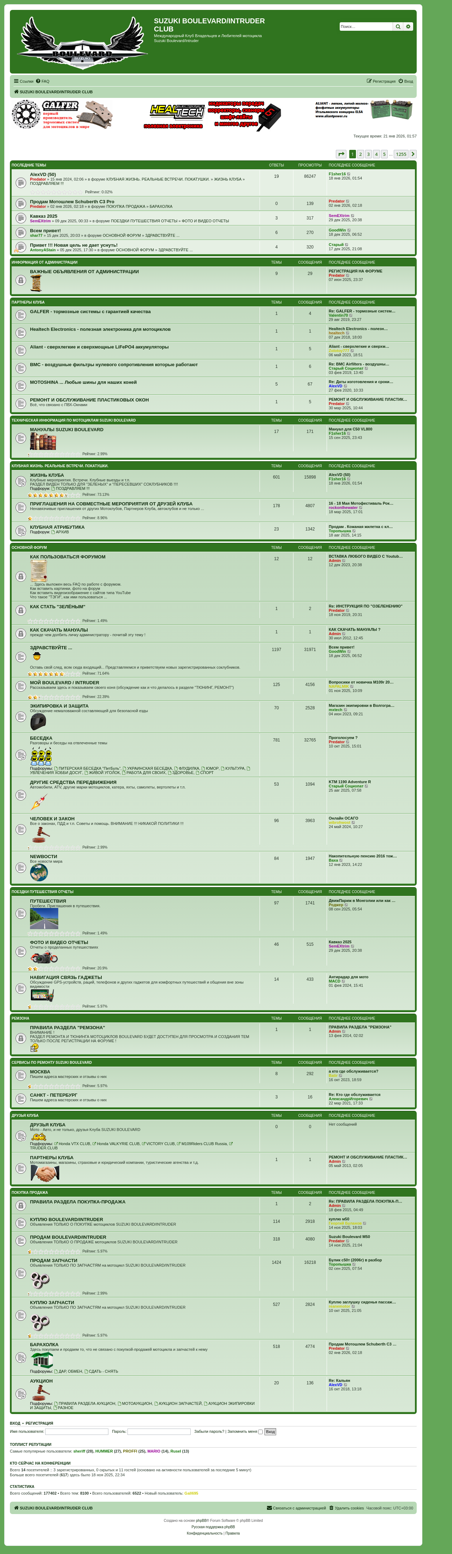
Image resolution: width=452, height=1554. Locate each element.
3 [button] (368, 154)
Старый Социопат (346, 368)
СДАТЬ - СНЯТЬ (101, 1371)
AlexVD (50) (43, 174)
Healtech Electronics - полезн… (358, 329)
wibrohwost (339, 822)
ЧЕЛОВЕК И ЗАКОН (52, 818)
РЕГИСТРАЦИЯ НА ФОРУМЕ (355, 271)
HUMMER (104, 1451)
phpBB (201, 1521)
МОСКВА (40, 1071)
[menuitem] (42, 81)
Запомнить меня (245, 1431)
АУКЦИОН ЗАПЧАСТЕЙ (178, 1403)
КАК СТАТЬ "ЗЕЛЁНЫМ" (57, 606)
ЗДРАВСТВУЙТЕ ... (162, 235)
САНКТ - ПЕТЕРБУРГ (53, 1095)
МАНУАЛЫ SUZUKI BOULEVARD (66, 429)
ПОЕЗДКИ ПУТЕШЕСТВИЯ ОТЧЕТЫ (144, 221)
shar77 (36, 235)
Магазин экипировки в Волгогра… (361, 705)
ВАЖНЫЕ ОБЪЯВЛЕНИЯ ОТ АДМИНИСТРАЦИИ (84, 271)
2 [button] (360, 154)
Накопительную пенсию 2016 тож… (363, 856)
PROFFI (130, 1451)
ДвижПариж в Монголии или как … (362, 900)
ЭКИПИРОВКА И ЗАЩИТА (59, 706)
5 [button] (384, 154)
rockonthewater (343, 507)
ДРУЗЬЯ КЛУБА (25, 1116)
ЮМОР (210, 768)
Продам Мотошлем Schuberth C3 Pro (72, 201)
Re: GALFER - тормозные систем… (362, 311)
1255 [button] (401, 154)
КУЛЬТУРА (232, 768)
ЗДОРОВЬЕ (181, 772)
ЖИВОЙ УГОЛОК (102, 772)
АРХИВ (60, 532)
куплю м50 (339, 1219)
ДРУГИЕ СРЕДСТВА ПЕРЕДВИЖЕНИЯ (73, 782)
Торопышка (340, 531)
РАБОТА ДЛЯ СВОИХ (144, 772)
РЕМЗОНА (20, 1018)
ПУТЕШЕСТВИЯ (48, 901)
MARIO (153, 1451)
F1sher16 (337, 174)
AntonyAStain (43, 250)
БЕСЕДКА (41, 738)
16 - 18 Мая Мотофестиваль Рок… (361, 503)
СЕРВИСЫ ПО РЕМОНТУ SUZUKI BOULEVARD (52, 1063)
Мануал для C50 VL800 (350, 429)
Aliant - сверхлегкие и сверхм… (359, 346)
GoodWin (337, 230)
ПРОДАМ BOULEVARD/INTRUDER (68, 1237)
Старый (336, 244)
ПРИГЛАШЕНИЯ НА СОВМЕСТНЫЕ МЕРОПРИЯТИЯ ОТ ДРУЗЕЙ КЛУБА (111, 503)
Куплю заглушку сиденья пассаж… (362, 1302)
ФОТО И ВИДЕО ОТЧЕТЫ (205, 221)
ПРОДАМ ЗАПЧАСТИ (53, 1260)
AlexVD (336, 386)
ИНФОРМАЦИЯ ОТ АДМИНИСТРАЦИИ (44, 262)
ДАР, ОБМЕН (68, 1371)
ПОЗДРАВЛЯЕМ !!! (47, 183)
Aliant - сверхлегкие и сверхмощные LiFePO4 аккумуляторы (99, 347)
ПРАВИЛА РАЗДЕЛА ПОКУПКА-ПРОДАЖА (77, 1201)
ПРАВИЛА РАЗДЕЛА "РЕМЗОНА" (67, 1027)
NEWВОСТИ (43, 856)
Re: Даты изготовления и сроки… (361, 382)
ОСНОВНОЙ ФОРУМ (122, 235)
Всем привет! (45, 230)
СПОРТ (205, 772)
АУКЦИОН (41, 1381)
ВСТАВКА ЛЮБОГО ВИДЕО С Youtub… (366, 556)
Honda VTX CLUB (72, 1144)
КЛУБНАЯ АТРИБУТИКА (57, 527)
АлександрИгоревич (348, 1099)
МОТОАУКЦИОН (135, 1403)
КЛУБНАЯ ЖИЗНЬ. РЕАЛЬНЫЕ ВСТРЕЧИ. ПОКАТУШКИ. (158, 179)
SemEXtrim (40, 221)
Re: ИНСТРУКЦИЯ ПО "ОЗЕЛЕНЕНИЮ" (366, 606)
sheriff (79, 1451)
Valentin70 (338, 315)
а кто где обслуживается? (353, 1071)
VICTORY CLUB (158, 1144)
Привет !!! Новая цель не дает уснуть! (74, 245)
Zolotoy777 (339, 350)
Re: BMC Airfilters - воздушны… (359, 364)
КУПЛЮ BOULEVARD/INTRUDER (66, 1219)
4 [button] (376, 154)
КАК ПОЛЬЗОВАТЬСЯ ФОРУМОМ (68, 556)
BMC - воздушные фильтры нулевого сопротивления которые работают (114, 364)
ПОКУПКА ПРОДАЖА (125, 206)
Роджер (336, 905)
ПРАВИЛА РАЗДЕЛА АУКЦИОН (84, 1403)
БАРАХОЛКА (161, 206)
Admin (335, 560)
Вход (15, 1423)
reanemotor (339, 1306)
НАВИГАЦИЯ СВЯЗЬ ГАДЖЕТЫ (66, 977)
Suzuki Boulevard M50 (349, 1237)
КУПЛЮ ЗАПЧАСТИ (52, 1302)
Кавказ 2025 (43, 216)
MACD (334, 981)
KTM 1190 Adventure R (350, 782)
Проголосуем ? (343, 737)
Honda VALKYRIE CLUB (116, 1144)
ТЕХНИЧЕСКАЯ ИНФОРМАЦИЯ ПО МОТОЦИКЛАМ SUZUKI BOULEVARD (74, 420)
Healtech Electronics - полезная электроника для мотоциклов (100, 329)
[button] (341, 154)
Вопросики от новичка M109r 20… (361, 682)
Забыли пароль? (209, 1431)
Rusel (176, 1451)
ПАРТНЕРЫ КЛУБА (28, 302)
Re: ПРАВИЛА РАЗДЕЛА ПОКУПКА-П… (365, 1201)
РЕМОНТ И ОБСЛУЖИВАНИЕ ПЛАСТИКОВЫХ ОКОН (89, 400)
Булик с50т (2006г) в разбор (355, 1260)
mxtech (336, 710)
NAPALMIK (339, 686)
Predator (38, 179)
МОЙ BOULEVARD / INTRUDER (64, 682)
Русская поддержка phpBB (213, 1527)
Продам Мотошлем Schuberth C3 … (363, 1344)
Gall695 (191, 1493)
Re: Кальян (339, 1380)
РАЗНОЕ (63, 1408)
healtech (337, 333)
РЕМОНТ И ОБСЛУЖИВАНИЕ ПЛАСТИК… (368, 399)
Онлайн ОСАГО (343, 818)
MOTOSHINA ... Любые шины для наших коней (83, 382)
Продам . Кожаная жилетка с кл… (361, 526)
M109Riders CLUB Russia (202, 1144)
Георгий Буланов (345, 1223)
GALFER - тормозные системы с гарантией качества (90, 311)
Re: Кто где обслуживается (354, 1094)
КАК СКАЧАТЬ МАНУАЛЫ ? (354, 629)
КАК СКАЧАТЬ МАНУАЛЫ (59, 630)
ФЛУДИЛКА (186, 768)
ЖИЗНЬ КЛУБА (228, 179)
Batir (333, 1075)
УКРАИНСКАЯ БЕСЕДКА (147, 768)
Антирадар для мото (348, 977)
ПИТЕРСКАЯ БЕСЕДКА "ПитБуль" (87, 768)
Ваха (333, 860)
